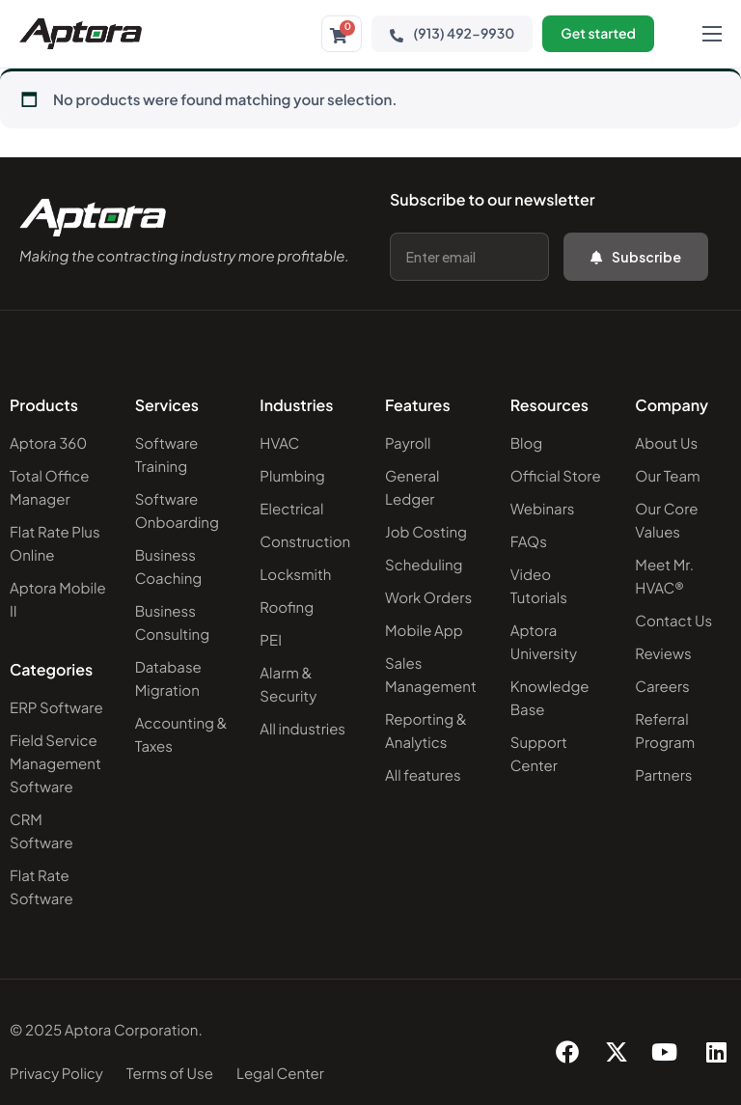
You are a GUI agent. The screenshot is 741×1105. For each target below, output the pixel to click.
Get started (598, 33)
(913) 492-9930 (452, 33)
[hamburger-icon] (712, 33)
